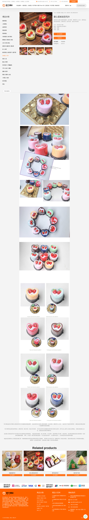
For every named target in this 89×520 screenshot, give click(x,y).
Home (55, 12)
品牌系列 (4, 27)
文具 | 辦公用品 (6, 42)
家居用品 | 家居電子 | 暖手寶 (9, 52)
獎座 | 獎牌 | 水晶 (6, 74)
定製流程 (47, 5)
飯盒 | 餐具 (5, 61)
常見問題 (52, 5)
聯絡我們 (57, 5)
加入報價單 (59, 34)
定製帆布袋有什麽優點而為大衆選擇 (59, 496)
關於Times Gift (40, 5)
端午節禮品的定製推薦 (58, 503)
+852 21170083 (53, 1)
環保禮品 (4, 33)
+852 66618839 (64, 1)
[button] (51, 28)
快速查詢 (60, 38)
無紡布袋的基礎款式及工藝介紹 (59, 506)
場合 (3, 84)
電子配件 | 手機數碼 (7, 65)
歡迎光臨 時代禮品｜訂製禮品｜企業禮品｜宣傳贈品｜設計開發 (15, 1)
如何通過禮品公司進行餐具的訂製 (59, 510)
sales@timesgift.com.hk (42, 1)
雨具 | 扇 (4, 58)
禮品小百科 (56, 492)
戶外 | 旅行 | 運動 (6, 68)
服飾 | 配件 (5, 71)
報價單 (74, 1)
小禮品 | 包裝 (5, 77)
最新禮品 (25, 5)
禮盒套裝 (4, 30)
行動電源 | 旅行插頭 (7, 36)
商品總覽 (19, 5)
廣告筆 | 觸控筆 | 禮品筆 (8, 46)
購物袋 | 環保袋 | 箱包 (7, 39)
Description (7, 91)
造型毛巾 (68, 12)
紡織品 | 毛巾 (5, 55)
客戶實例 (34, 5)
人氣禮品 (30, 5)
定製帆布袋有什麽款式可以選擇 (59, 500)
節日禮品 (4, 80)
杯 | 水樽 (4, 49)
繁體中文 (68, 5)
